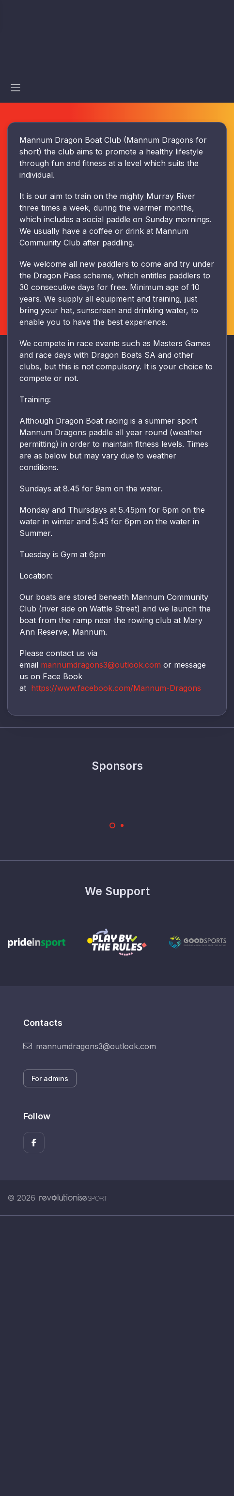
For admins (49, 1078)
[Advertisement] (117, 1356)
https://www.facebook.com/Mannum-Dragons (116, 688)
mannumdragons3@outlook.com (101, 665)
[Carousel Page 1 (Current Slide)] (112, 825)
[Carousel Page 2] (122, 825)
